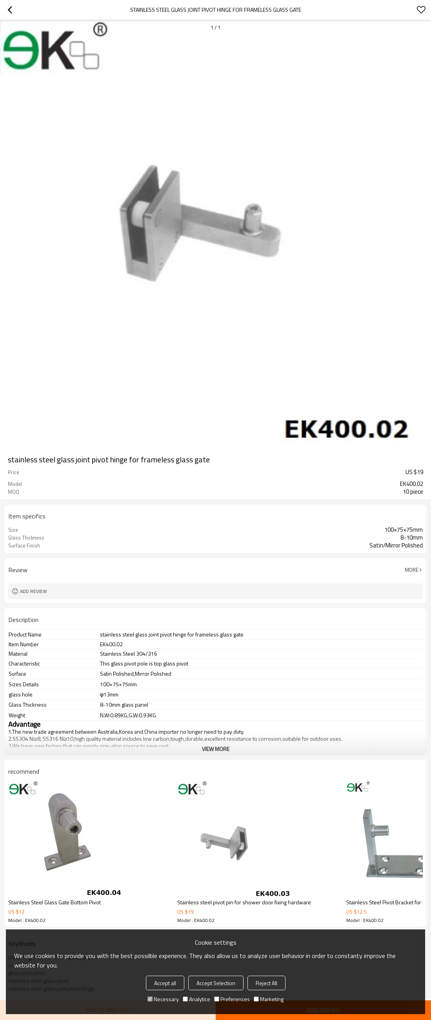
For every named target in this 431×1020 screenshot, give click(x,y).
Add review (33, 591)
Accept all (165, 983)
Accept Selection (215, 983)
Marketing (269, 999)
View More (215, 749)
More (411, 570)
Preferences (232, 999)
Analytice (196, 999)
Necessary (163, 999)
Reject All (266, 983)
